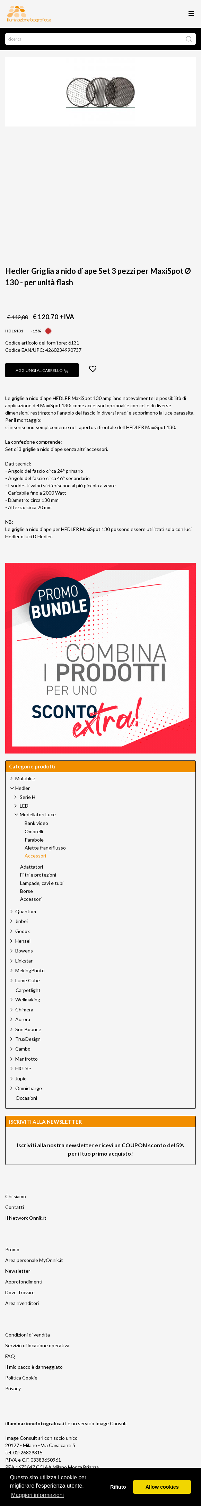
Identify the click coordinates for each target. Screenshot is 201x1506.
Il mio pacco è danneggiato (34, 1367)
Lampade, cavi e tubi (41, 883)
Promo (12, 1249)
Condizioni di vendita (27, 1335)
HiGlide (23, 1068)
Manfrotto (26, 1059)
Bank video (36, 823)
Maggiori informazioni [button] (37, 1495)
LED (24, 806)
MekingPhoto (30, 970)
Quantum (25, 911)
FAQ (10, 1356)
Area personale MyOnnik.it (34, 1260)
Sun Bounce (28, 1029)
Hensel (22, 941)
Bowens (24, 951)
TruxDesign (28, 1039)
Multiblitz (25, 778)
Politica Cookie (21, 1378)
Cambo (22, 1049)
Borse (26, 891)
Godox (22, 931)
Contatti (14, 1207)
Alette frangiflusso (45, 848)
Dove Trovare (20, 1292)
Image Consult (111, 1423)
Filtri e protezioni (38, 875)
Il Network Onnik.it (25, 1218)
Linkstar (24, 961)
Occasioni (26, 1098)
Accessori (35, 856)
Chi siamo (15, 1196)
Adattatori (31, 867)
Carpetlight (28, 990)
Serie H (27, 797)
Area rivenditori (22, 1303)
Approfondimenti (23, 1282)
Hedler (22, 788)
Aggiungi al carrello (42, 370)
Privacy (13, 1388)
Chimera (24, 1009)
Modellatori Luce (38, 814)
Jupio (21, 1078)
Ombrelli (34, 831)
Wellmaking (27, 999)
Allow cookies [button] (162, 1487)
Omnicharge (28, 1088)
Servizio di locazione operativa (37, 1345)
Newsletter (17, 1271)
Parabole (34, 840)
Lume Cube (27, 980)
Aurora (22, 1019)
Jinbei (21, 921)
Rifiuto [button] (118, 1487)
